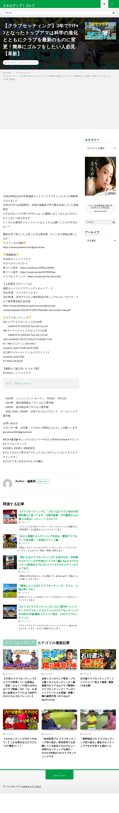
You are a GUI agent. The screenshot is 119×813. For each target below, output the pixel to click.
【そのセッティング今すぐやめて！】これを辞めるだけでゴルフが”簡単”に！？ (20, 755)
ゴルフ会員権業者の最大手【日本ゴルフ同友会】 (100, 209)
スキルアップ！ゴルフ (32, 806)
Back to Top (59, 795)
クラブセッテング (27, 65)
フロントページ (22, 386)
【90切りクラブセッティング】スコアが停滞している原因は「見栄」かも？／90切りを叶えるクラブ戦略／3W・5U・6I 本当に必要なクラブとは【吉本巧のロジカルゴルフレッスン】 (20, 694)
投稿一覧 (42, 484)
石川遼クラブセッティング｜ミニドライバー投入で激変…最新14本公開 (97, 686)
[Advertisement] (59, 107)
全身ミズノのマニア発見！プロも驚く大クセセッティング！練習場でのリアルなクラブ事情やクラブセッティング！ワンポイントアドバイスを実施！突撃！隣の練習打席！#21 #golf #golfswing (59, 696)
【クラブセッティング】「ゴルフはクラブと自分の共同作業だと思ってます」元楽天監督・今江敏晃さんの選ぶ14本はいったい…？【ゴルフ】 (48, 518)
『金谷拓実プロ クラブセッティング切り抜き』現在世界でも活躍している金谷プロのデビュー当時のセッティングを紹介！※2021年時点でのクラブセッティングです (59, 763)
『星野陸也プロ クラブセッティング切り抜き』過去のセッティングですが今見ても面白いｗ (97, 757)
